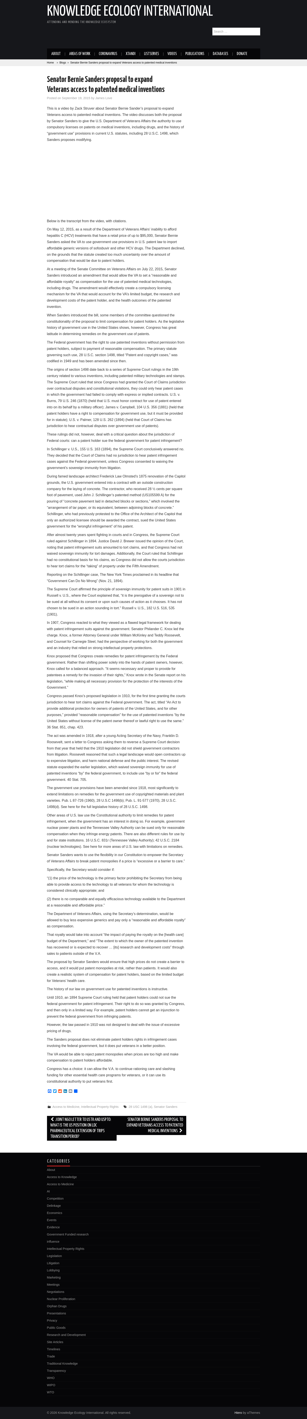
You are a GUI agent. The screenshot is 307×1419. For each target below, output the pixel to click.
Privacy (52, 1320)
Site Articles (55, 1342)
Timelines (53, 1349)
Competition (55, 1198)
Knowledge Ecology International (130, 12)
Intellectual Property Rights (100, 1106)
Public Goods (56, 1327)
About (56, 54)
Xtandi (131, 54)
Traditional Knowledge (62, 1363)
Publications (194, 54)
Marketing (54, 1277)
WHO (51, 1378)
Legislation (54, 1256)
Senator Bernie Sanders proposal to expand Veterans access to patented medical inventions (155, 1125)
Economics (54, 1213)
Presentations (56, 1313)
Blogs (62, 62)
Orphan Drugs (57, 1306)
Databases (220, 54)
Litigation (53, 1263)
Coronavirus (108, 54)
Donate (242, 54)
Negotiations (55, 1292)
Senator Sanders (165, 1106)
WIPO (51, 1385)
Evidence (53, 1227)
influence (53, 1241)
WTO (50, 1392)
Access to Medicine (65, 1106)
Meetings (53, 1284)
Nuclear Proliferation (61, 1299)
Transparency (56, 1370)
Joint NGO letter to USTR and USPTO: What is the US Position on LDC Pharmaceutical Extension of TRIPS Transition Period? (80, 1128)
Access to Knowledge (62, 1177)
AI (48, 1191)
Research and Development (66, 1335)
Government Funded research (68, 1234)
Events (52, 1220)
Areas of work (79, 54)
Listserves (151, 54)
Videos (172, 54)
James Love (103, 98)
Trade (51, 1356)
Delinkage (54, 1205)
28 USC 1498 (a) (140, 1106)
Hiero (238, 1412)
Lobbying (53, 1270)
